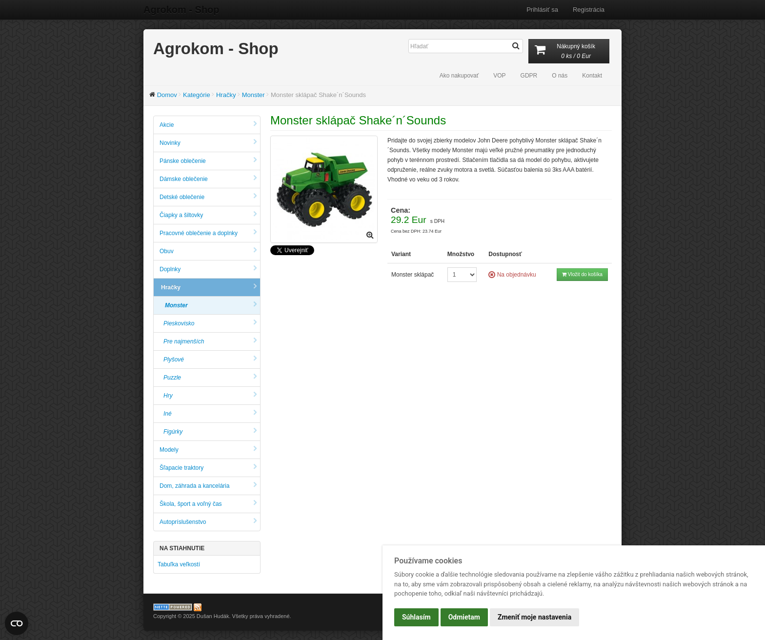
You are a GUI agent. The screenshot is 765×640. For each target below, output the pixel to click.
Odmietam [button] (464, 617)
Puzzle (210, 377)
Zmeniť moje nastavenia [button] (534, 617)
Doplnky (208, 269)
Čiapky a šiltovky (208, 215)
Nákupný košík (569, 52)
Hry (210, 395)
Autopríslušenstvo (208, 521)
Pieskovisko (210, 323)
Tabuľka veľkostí (179, 564)
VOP (499, 75)
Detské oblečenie (208, 196)
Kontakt (592, 75)
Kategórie (196, 95)
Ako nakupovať (459, 75)
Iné (210, 413)
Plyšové (210, 359)
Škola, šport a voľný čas (208, 503)
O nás (559, 75)
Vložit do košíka (582, 274)
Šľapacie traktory (208, 467)
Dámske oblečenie (208, 178)
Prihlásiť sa (542, 9)
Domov (167, 95)
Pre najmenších (210, 341)
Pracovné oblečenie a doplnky (208, 233)
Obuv (208, 251)
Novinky (208, 142)
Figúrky (210, 431)
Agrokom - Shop (181, 9)
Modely (208, 449)
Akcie (208, 124)
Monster (253, 95)
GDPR (529, 75)
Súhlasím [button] (416, 617)
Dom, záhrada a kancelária (208, 485)
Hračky (226, 95)
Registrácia (588, 9)
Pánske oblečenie (208, 160)
